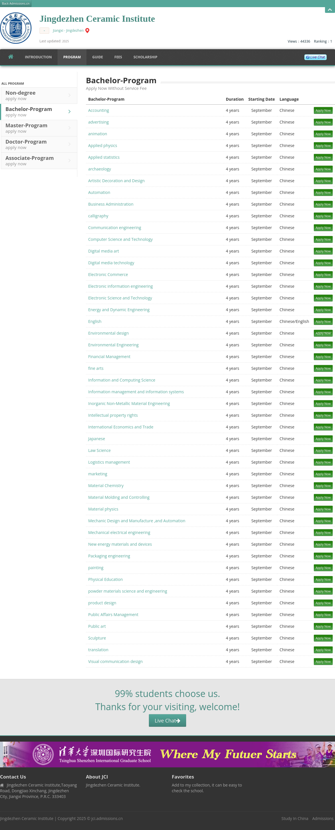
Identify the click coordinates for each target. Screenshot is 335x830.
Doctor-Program (39, 144)
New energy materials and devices (120, 544)
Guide (97, 57)
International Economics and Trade (120, 427)
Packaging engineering (109, 556)
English (94, 321)
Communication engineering (114, 227)
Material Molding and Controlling (118, 497)
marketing (97, 473)
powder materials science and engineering (127, 591)
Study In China (294, 818)
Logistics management (109, 462)
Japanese (96, 438)
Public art (97, 626)
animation (97, 133)
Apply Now (323, 110)
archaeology (99, 169)
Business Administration (110, 204)
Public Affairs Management (113, 614)
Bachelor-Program (39, 112)
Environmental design (108, 333)
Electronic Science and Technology (120, 298)
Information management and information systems (136, 391)
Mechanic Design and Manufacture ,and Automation (136, 520)
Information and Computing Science (121, 380)
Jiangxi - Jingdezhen (68, 30)
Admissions (323, 818)
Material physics (103, 509)
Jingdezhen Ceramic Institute (26, 818)
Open (330, 10)
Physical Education (105, 579)
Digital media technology (111, 262)
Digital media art (103, 251)
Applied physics (102, 145)
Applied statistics (104, 157)
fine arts (96, 368)
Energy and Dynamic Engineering (118, 309)
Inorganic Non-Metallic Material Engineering (129, 403)
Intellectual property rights (113, 415)
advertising (98, 122)
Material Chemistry (106, 485)
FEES (118, 57)
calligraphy (98, 216)
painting (95, 567)
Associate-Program (39, 160)
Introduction (38, 57)
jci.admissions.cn (107, 818)
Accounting (98, 110)
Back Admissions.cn (15, 3)
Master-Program (39, 128)
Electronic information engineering (120, 286)
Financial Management (109, 356)
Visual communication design (115, 661)
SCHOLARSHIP (145, 57)
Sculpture (97, 638)
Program (72, 57)
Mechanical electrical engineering (119, 532)
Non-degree (39, 95)
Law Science (99, 450)
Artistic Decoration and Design (116, 180)
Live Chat (167, 720)
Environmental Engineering (113, 345)
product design (102, 602)
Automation (99, 192)
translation (98, 649)
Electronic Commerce (108, 274)
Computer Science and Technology (120, 239)
